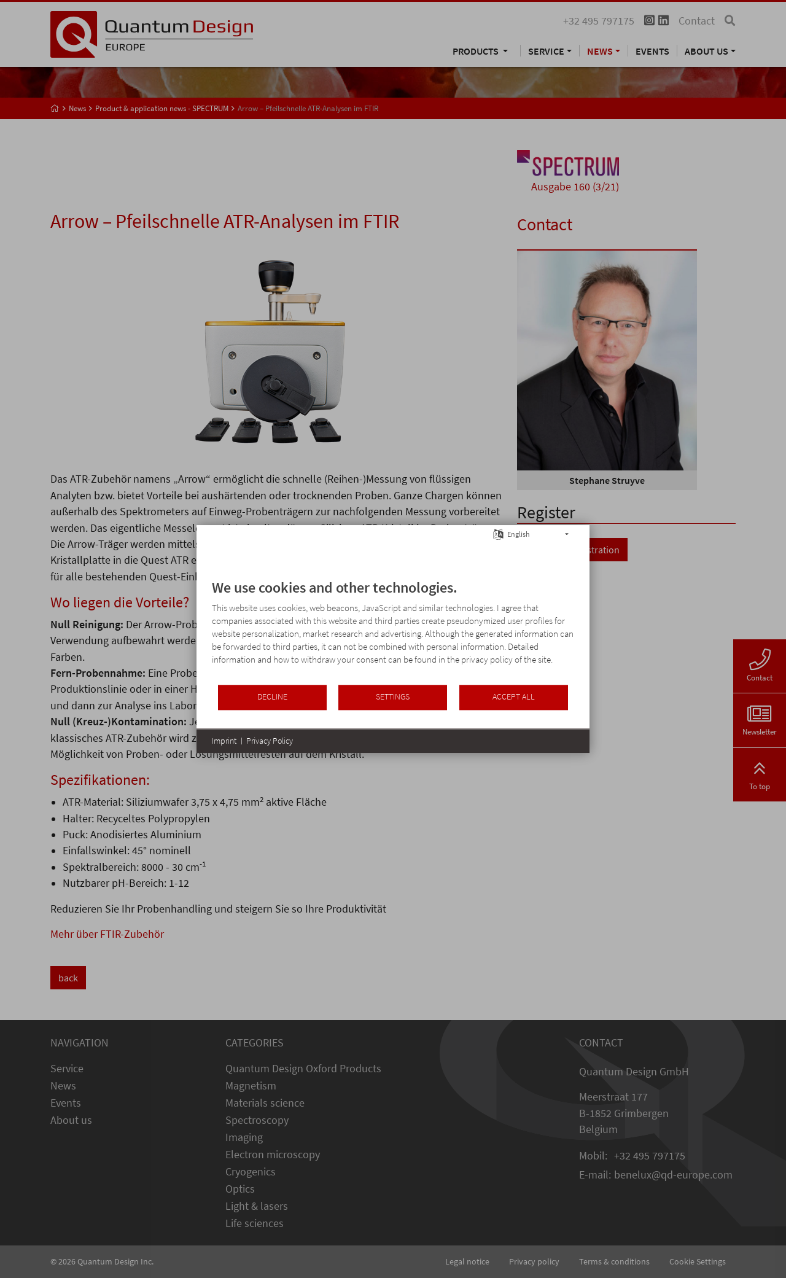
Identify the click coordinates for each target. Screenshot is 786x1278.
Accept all (513, 697)
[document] (393, 631)
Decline (272, 697)
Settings (393, 697)
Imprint (224, 740)
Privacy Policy (269, 740)
